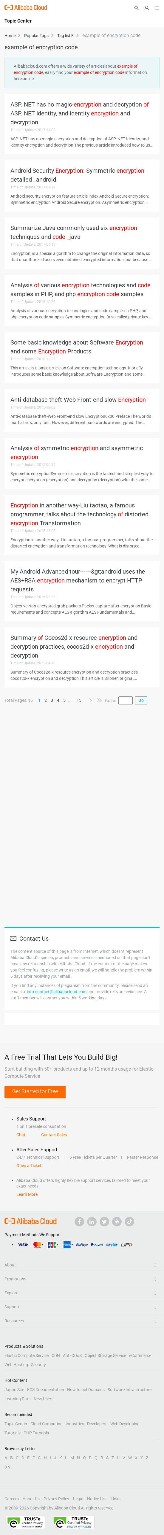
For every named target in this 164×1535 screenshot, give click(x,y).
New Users (43, 1398)
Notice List (97, 1498)
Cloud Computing (46, 1423)
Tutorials (12, 1433)
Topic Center (15, 1423)
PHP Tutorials (36, 1433)
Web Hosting (16, 1364)
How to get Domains (86, 1389)
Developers (97, 1423)
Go (141, 700)
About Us (31, 1498)
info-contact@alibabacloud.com (56, 991)
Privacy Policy (56, 1498)
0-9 (7, 1467)
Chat (20, 1134)
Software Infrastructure (129, 1389)
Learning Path (17, 1398)
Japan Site (14, 1389)
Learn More (27, 1194)
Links (115, 1498)
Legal (78, 1498)
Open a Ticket (28, 1165)
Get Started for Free (35, 1091)
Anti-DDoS (72, 1355)
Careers (11, 1498)
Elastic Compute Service (26, 1355)
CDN (56, 1355)
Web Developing (125, 1423)
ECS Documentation (45, 1389)
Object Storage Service (105, 1355)
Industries (75, 1423)
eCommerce (140, 1355)
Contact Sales (54, 1134)
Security (38, 1364)
